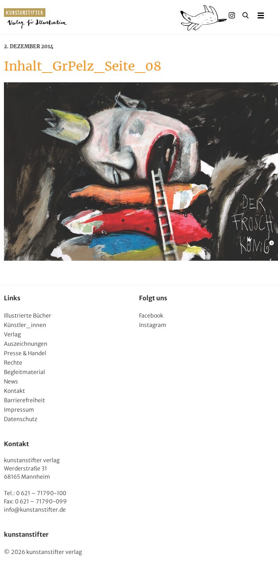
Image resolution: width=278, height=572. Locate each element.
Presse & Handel (25, 353)
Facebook (151, 315)
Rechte (13, 362)
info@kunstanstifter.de (35, 509)
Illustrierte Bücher (27, 315)
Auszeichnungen (25, 343)
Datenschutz (20, 419)
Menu (260, 15)
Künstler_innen (25, 325)
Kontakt (14, 390)
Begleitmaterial (24, 372)
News (11, 381)
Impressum (19, 409)
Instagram (152, 325)
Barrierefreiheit (24, 400)
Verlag (12, 334)
